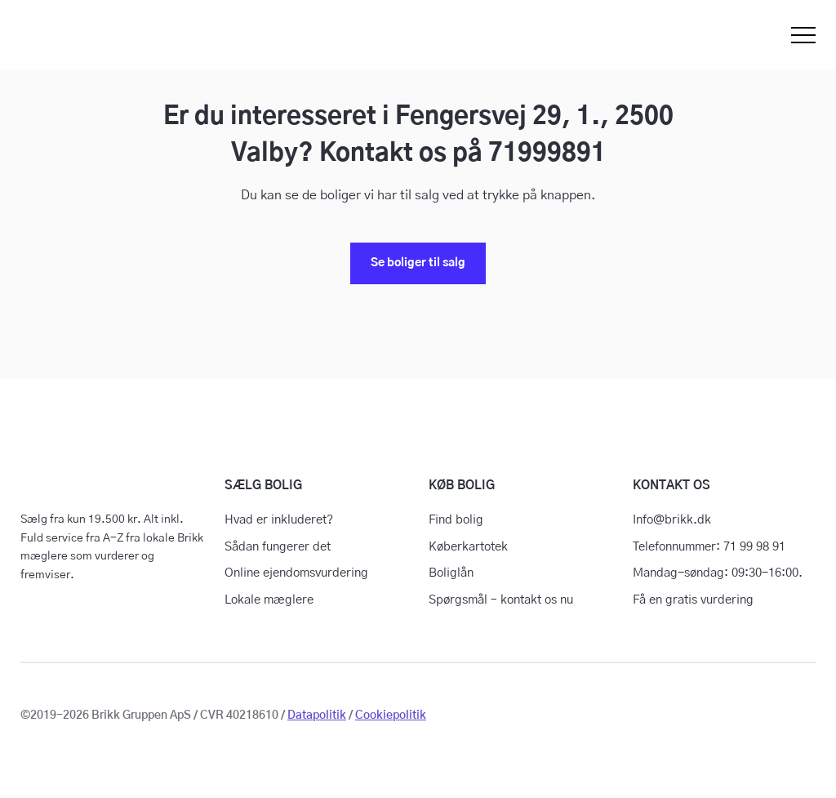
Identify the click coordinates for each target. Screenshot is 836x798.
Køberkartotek (468, 547)
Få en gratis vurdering (693, 600)
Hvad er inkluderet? (279, 520)
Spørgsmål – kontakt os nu (501, 600)
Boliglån (451, 573)
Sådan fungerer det (278, 547)
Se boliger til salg (418, 263)
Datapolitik (316, 715)
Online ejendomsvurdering (296, 573)
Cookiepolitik (390, 715)
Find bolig (456, 520)
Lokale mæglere (269, 600)
